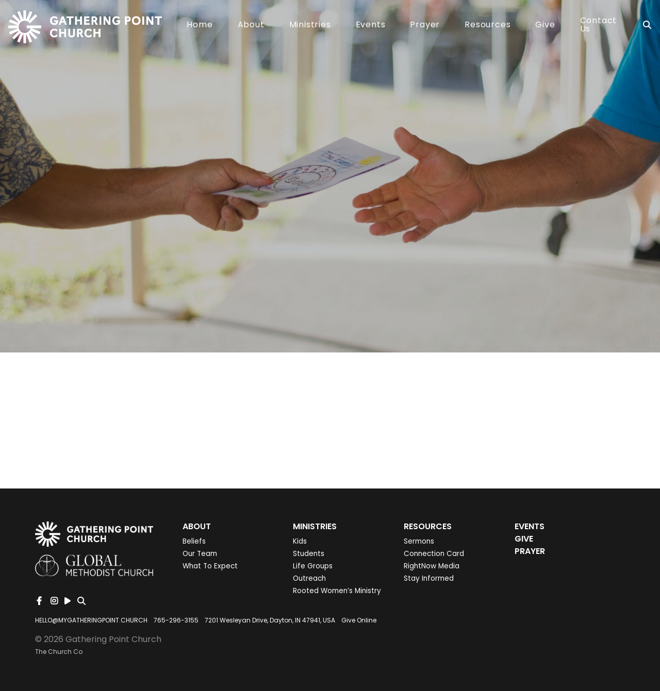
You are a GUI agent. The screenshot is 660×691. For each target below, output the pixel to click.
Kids (300, 541)
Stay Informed (429, 578)
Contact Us (598, 25)
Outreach (309, 578)
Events (371, 25)
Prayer (425, 25)
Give (545, 25)
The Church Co (58, 651)
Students (308, 554)
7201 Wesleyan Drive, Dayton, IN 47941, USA (270, 620)
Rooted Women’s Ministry (337, 591)
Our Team (200, 554)
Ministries (310, 25)
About (251, 25)
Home (199, 25)
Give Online (358, 620)
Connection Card (434, 554)
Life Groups (313, 566)
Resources (487, 25)
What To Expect (210, 566)
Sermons (419, 541)
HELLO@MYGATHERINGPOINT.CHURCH (91, 620)
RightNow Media (431, 566)
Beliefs (194, 541)
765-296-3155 (176, 620)
